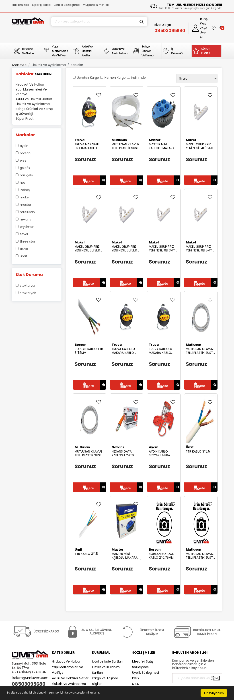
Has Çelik (26, 175)
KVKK (136, 678)
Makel (24, 197)
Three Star (27, 241)
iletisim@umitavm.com (30, 677)
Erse (23, 160)
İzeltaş (25, 190)
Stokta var (27, 285)
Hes (22, 182)
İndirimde (138, 77)
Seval (24, 234)
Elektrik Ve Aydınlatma (49, 65)
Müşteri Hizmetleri (96, 5)
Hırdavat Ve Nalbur (66, 661)
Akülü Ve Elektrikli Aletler (70, 678)
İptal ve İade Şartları (107, 661)
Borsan (25, 153)
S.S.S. (136, 683)
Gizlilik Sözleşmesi (66, 5)
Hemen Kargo (115, 77)
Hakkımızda (20, 5)
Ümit (23, 256)
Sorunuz (85, 159)
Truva (24, 249)
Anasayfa (19, 65)
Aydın (24, 146)
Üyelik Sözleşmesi (145, 672)
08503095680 (28, 684)
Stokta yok (28, 293)
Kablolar (77, 65)
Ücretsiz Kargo (88, 77)
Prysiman (27, 226)
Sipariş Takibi (41, 5)
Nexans (25, 219)
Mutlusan (27, 212)
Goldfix (25, 168)
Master (25, 204)
